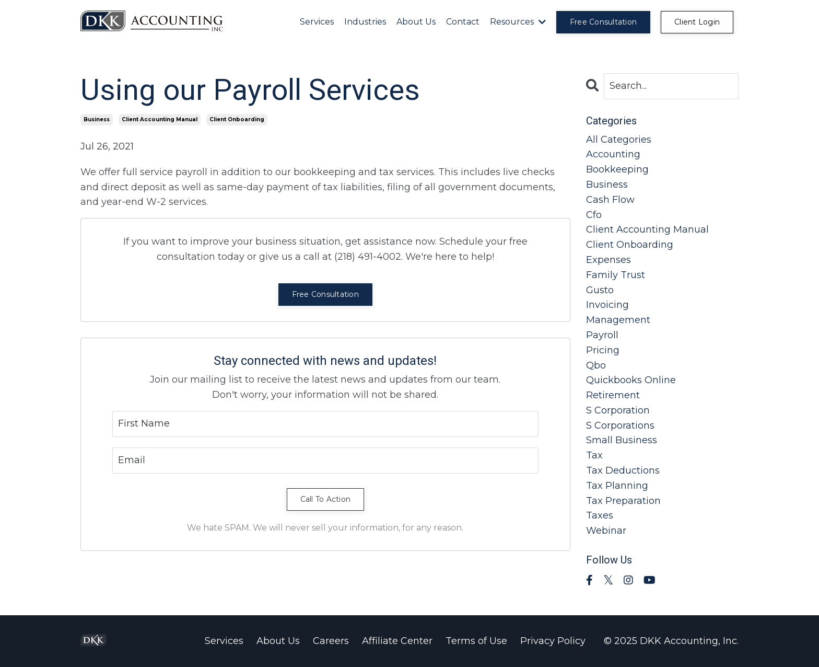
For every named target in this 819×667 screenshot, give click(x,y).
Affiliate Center (397, 641)
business (97, 119)
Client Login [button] (697, 22)
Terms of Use (476, 641)
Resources (518, 22)
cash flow (610, 199)
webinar (606, 530)
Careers (331, 641)
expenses (608, 260)
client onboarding (236, 119)
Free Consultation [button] (603, 22)
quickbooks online (631, 380)
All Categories (618, 139)
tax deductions (623, 470)
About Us (416, 22)
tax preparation (623, 501)
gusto (600, 290)
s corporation (618, 410)
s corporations (620, 425)
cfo (594, 215)
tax (594, 455)
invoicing (607, 304)
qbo (596, 365)
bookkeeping (617, 169)
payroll (602, 335)
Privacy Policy (553, 641)
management (618, 320)
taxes (599, 515)
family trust (615, 275)
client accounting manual (159, 119)
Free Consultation (325, 294)
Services (317, 22)
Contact (462, 22)
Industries (365, 22)
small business (621, 440)
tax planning (617, 485)
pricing (602, 350)
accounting (613, 154)
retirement (613, 395)
